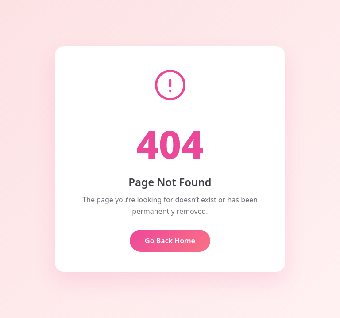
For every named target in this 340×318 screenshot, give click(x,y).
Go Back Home (170, 241)
